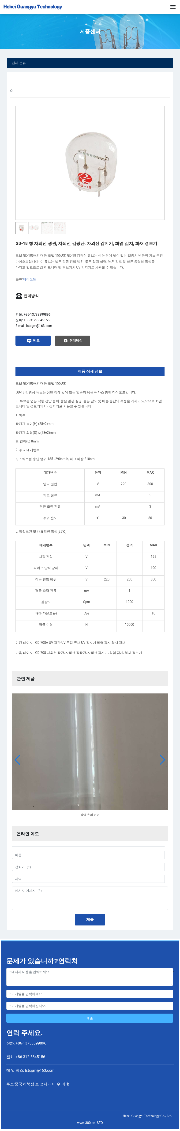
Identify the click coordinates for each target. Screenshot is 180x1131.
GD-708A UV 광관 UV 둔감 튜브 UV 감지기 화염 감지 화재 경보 (80, 642)
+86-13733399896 (37, 314)
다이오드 (29, 279)
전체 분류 (19, 63)
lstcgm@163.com (39, 326)
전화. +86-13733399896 (26, 1043)
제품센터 (90, 31)
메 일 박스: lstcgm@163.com (30, 1070)
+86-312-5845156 (36, 320)
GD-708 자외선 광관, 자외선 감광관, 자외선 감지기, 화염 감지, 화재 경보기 (88, 653)
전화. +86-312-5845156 (25, 1057)
